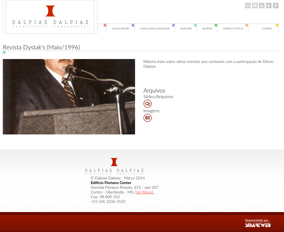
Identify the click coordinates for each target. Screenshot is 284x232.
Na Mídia (209, 29)
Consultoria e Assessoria (157, 29)
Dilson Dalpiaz (123, 29)
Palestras (188, 29)
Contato (270, 29)
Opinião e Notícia (235, 29)
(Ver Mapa (143, 192)
